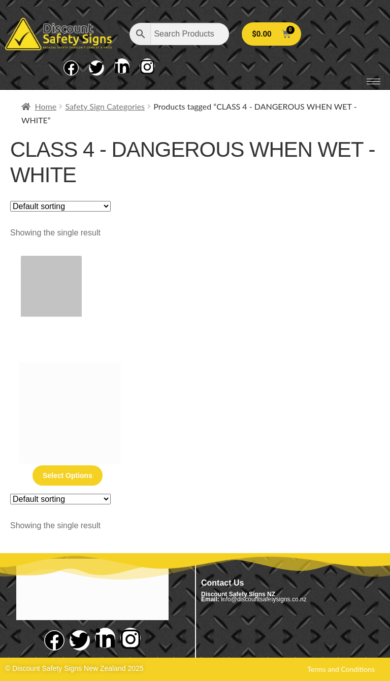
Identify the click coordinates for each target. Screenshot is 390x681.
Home (46, 106)
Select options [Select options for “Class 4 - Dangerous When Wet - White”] (67, 475)
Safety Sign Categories (105, 106)
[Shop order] (60, 206)
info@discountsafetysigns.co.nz (263, 599)
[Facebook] (71, 68)
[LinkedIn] (121, 66)
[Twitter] (96, 68)
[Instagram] (147, 66)
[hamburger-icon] (373, 81)
